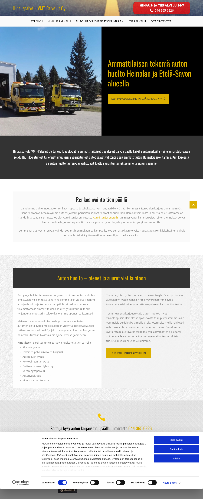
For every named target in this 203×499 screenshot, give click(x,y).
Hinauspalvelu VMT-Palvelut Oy (39, 8)
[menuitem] (36, 21)
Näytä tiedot (170, 492)
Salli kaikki (176, 449)
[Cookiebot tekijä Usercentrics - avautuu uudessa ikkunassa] (20, 492)
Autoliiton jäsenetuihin (106, 217)
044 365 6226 (164, 10)
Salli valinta (176, 459)
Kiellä (176, 468)
